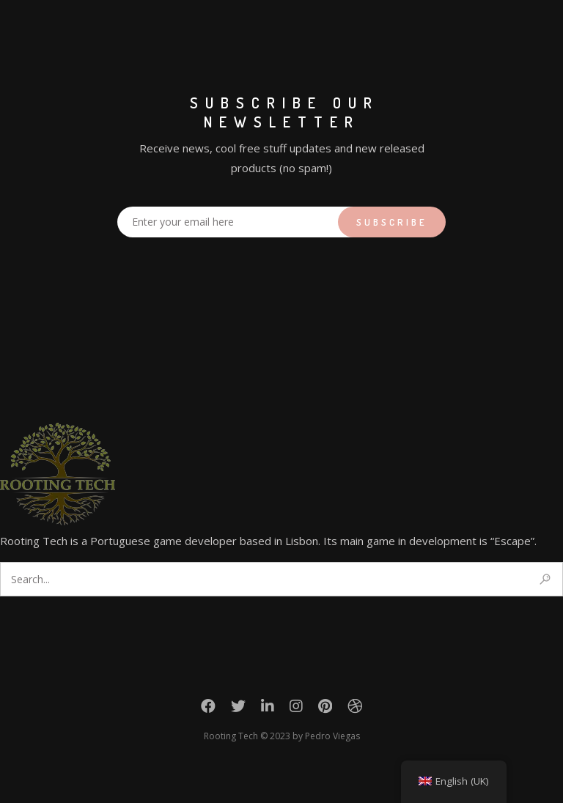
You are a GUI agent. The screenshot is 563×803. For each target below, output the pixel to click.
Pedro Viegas (332, 736)
